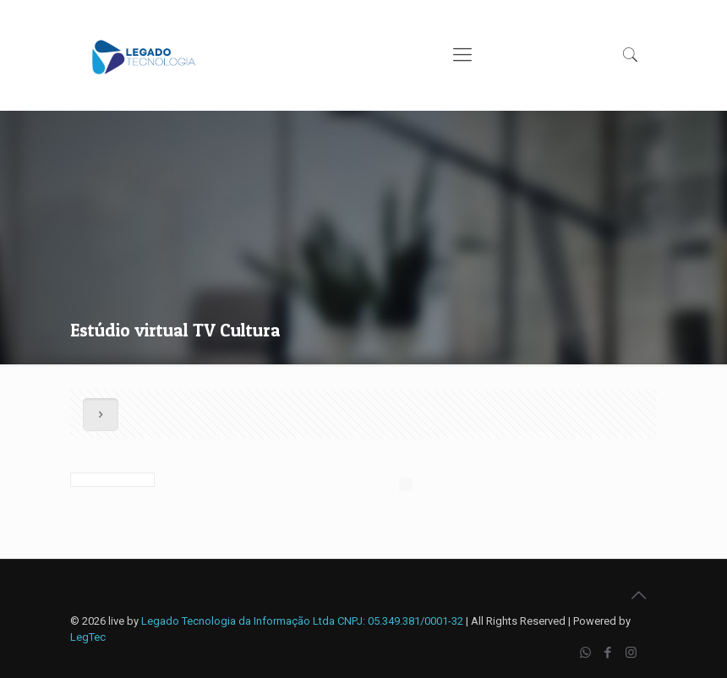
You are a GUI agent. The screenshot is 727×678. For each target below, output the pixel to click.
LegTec (88, 637)
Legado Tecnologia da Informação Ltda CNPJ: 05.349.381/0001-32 (302, 621)
